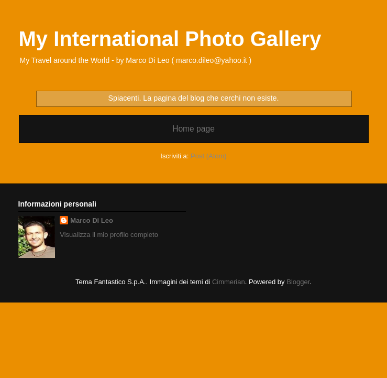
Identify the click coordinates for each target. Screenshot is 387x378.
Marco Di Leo (91, 220)
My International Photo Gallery (170, 38)
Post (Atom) (209, 156)
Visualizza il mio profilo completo (109, 235)
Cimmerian (228, 282)
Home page (193, 128)
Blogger (297, 282)
